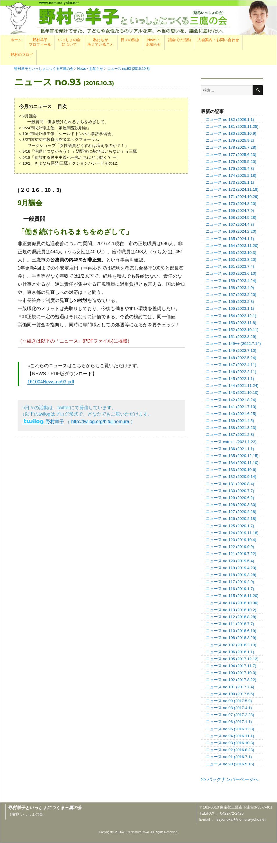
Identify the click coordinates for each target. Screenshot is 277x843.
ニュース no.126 (231, 518)
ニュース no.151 (231, 336)
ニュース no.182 (230, 119)
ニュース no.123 (231, 540)
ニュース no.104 (231, 666)
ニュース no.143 (232, 392)
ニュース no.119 (231, 568)
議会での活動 (179, 40)
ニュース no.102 (231, 680)
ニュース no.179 (230, 140)
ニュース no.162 (231, 259)
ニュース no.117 (230, 582)
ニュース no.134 (232, 462)
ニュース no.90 (230, 764)
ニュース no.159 (231, 280)
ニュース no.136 (230, 449)
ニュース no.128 (231, 504)
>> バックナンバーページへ (229, 779)
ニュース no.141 (231, 407)
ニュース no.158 (230, 287)
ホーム (16, 40)
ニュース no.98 (229, 708)
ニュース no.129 (230, 498)
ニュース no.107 (231, 645)
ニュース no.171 (232, 196)
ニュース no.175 (230, 168)
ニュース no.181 (232, 126)
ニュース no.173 (230, 182)
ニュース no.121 (231, 553)
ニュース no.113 (231, 610)
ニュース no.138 (231, 427)
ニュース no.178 (231, 147)
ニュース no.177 (231, 154)
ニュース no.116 (230, 589)
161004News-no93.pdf (50, 381)
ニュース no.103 (231, 673)
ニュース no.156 (230, 301)
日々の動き (130, 40)
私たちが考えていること (100, 42)
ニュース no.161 (230, 266)
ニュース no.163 (231, 252)
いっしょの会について (69, 42)
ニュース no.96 (229, 722)
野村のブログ (21, 54)
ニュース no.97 (230, 715)
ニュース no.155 (230, 308)
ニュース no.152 (232, 329)
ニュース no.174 (231, 175)
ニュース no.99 (229, 701)
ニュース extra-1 (231, 442)
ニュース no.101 (230, 687)
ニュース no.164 (232, 245)
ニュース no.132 (231, 476)
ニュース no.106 (230, 652)
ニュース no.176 (231, 161)
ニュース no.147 (231, 365)
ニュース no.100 (230, 694)
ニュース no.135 (232, 456)
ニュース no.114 (232, 603)
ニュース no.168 (231, 217)
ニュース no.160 (231, 273)
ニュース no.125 (230, 526)
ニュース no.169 (230, 210)
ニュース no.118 (231, 575)
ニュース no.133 (231, 469)
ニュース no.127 (231, 511)
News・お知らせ (153, 42)
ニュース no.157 (231, 294)
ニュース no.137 (230, 434)
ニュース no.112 (231, 617)
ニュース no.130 (230, 491)
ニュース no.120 (230, 561)
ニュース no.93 (230, 743)
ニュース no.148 (231, 358)
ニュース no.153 (231, 323)
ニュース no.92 (230, 750)
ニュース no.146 (231, 371)
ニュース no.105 (232, 659)
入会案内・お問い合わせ (218, 40)
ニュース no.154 (231, 316)
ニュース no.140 (231, 414)
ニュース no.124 (232, 533)
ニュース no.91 (229, 757)
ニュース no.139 (230, 420)
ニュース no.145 (230, 378)
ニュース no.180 (231, 133)
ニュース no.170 (231, 203)
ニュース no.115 (232, 595)
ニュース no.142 (231, 400)
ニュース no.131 (230, 484)
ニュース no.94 (230, 736)
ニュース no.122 (230, 547)
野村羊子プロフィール (40, 42)
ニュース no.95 (230, 729)
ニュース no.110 (231, 631)
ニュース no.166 (231, 231)
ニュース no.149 (231, 350)
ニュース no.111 (230, 624)
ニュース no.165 (230, 238)
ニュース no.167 (230, 224)
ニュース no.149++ (233, 343)
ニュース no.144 (232, 385)
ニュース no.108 (231, 638)
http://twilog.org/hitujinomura (100, 421)
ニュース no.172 (232, 189)
